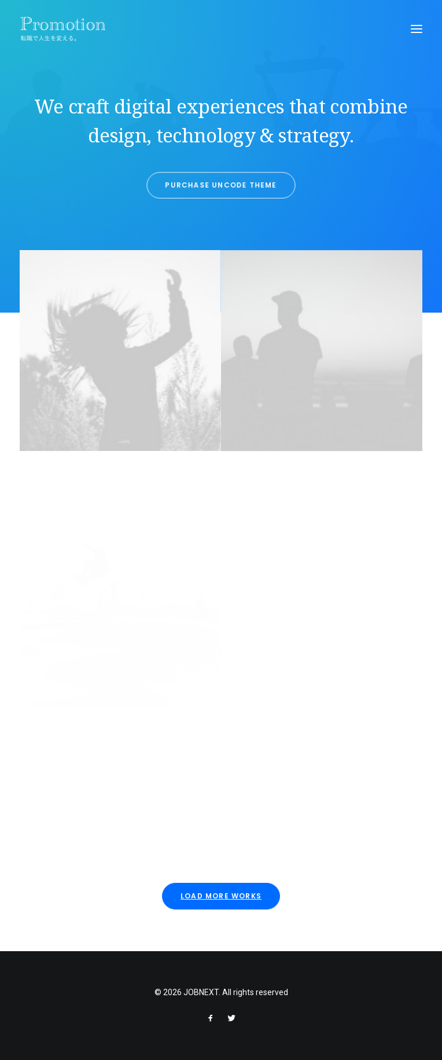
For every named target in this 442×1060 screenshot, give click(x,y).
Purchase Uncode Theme (221, 185)
